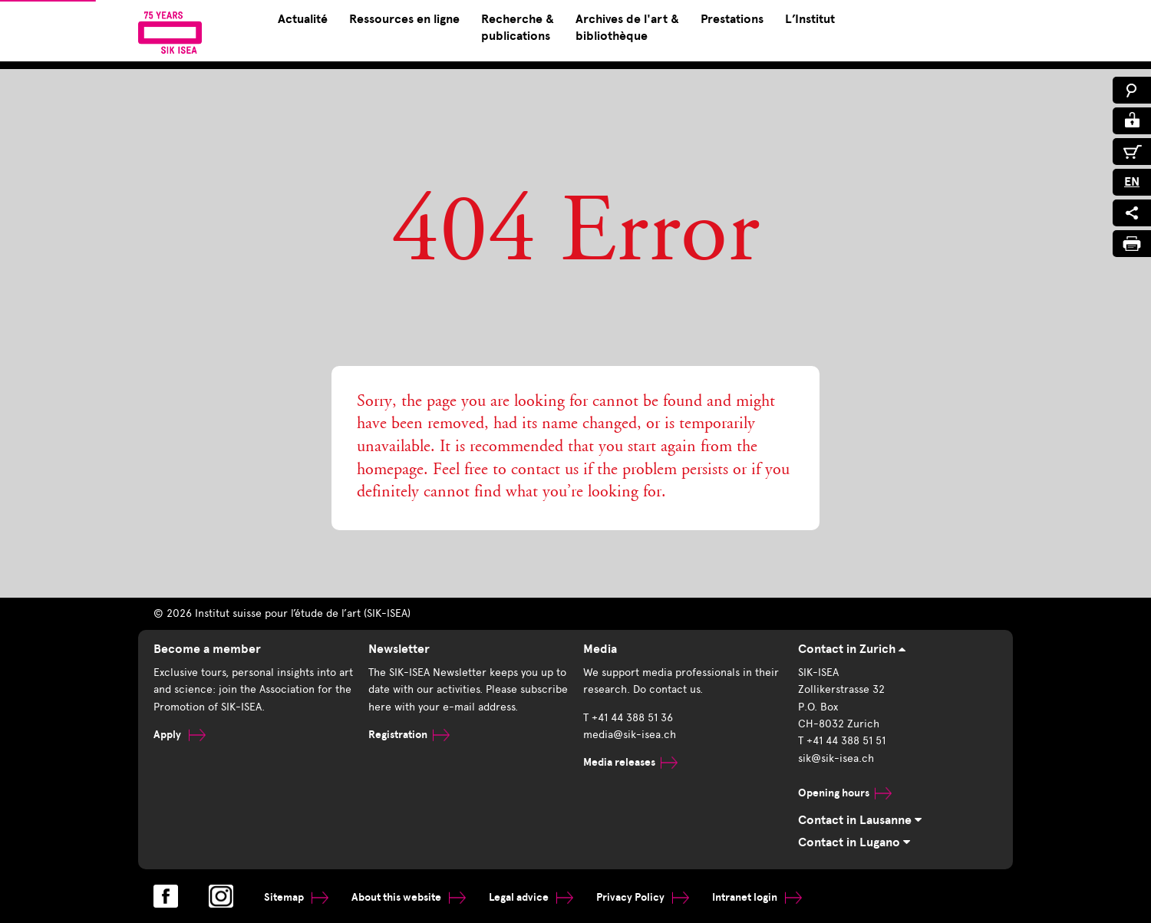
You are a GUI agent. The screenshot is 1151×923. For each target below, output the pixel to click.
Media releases (630, 762)
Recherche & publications (517, 28)
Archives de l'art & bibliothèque (627, 28)
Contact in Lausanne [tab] (860, 820)
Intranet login (757, 897)
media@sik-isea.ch (629, 734)
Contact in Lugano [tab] (854, 842)
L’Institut (810, 19)
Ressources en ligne (404, 19)
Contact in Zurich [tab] (851, 649)
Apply (179, 734)
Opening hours (845, 792)
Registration (409, 734)
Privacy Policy (642, 897)
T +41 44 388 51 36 (628, 717)
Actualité (303, 19)
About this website (408, 897)
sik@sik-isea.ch (836, 758)
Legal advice (531, 897)
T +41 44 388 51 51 (842, 740)
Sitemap (296, 897)
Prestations (732, 19)
